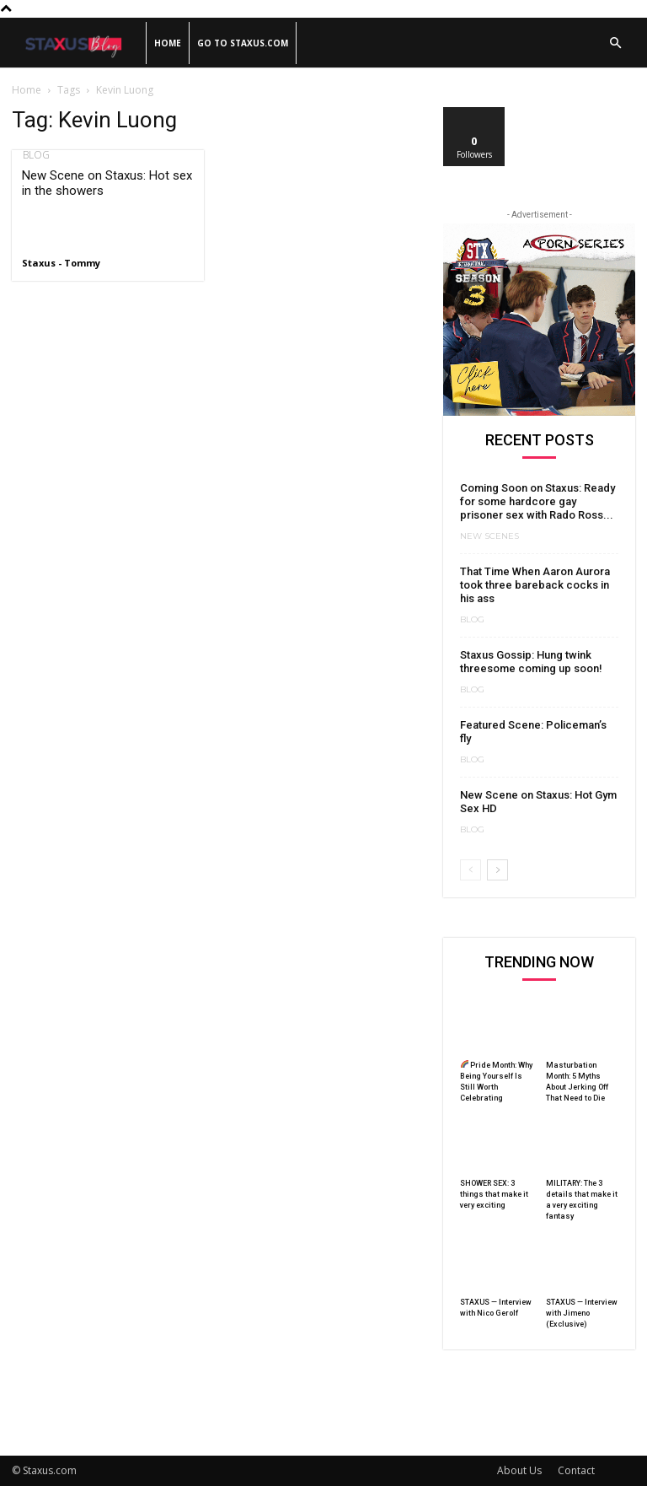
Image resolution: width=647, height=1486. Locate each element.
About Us (519, 1470)
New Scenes (489, 536)
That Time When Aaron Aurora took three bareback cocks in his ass (535, 585)
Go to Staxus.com (242, 43)
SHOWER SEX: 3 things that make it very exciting (494, 1194)
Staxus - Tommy (61, 262)
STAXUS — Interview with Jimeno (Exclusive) (582, 1313)
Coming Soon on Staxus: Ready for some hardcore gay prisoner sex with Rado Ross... (537, 501)
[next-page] (497, 869)
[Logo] (79, 43)
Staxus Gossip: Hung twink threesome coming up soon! (531, 662)
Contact (576, 1470)
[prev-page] (470, 869)
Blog (35, 155)
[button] (615, 43)
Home (167, 43)
